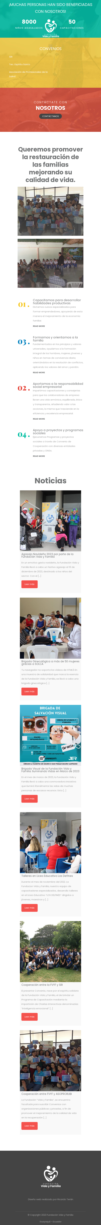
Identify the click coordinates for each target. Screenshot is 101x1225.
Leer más (29, 584)
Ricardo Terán (65, 1199)
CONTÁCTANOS (50, 116)
